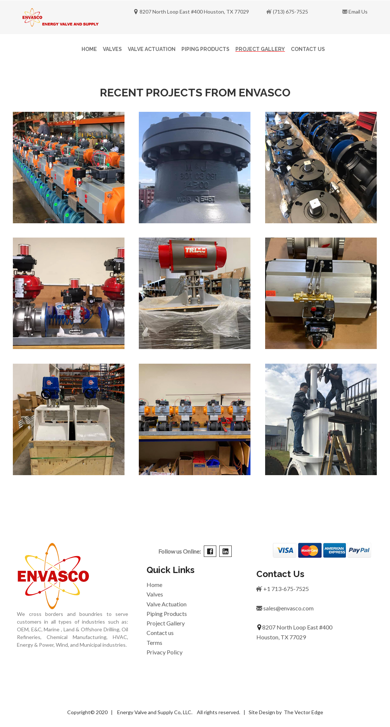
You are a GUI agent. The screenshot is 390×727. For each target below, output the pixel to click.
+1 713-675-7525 (282, 588)
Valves (112, 49)
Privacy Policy (165, 652)
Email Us (357, 11)
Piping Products (205, 49)
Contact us (160, 632)
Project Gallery (260, 49)
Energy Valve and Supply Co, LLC (153, 712)
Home (89, 49)
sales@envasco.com (285, 608)
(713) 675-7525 (290, 11)
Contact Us (308, 49)
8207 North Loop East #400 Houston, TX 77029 (191, 11)
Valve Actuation (152, 49)
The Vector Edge (303, 712)
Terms (154, 642)
